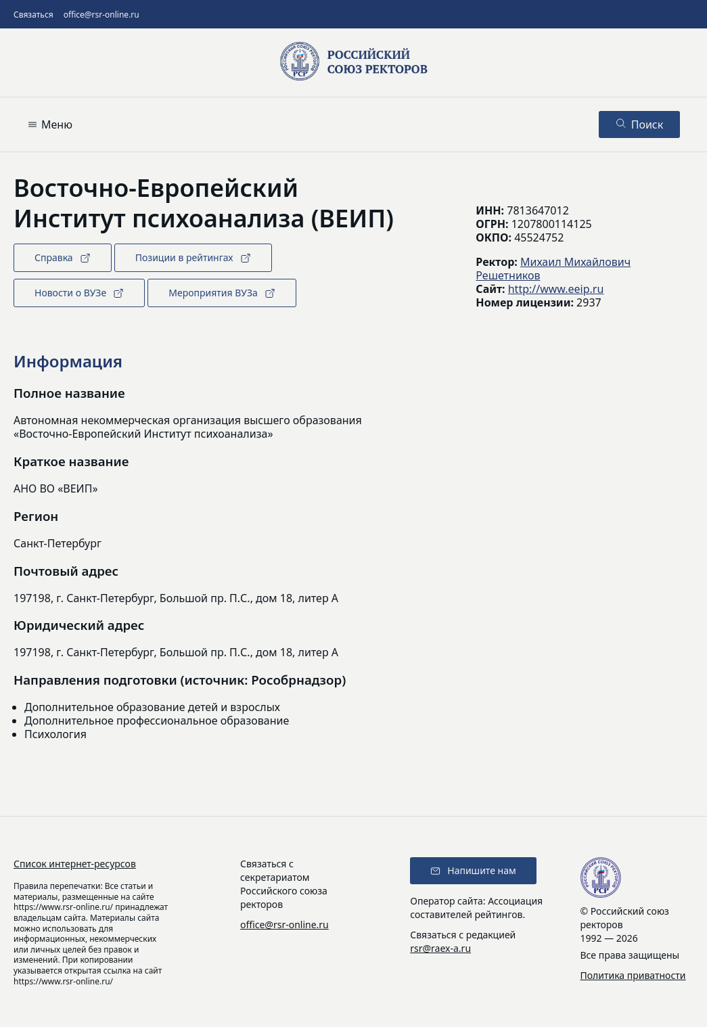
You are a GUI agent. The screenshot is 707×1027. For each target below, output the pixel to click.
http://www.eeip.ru (556, 288)
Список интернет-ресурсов (75, 863)
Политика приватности (633, 975)
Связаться (33, 14)
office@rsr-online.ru (101, 14)
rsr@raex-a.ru (440, 948)
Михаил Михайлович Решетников (553, 268)
